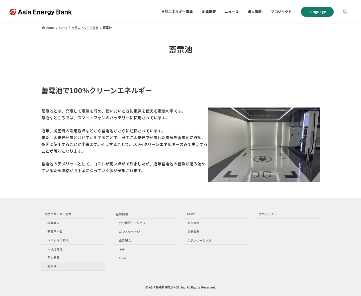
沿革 (122, 249)
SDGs (122, 258)
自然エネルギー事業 (57, 214)
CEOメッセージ (129, 231)
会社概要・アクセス (132, 223)
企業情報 (122, 214)
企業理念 (125, 240)
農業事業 (193, 231)
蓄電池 (51, 266)
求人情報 (193, 223)
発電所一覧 (54, 231)
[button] (345, 11)
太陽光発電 (54, 249)
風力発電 (53, 258)
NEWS (191, 214)
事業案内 (53, 223)
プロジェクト (268, 214)
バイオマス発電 (57, 240)
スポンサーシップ (199, 240)
